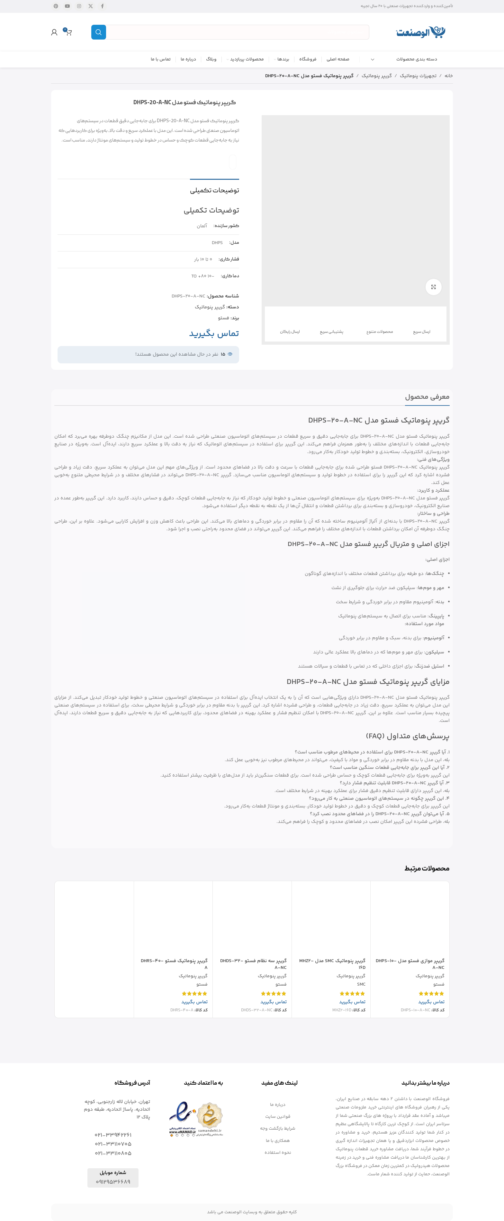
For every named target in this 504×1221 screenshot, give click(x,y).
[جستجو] (230, 32)
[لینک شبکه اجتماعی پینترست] (56, 6)
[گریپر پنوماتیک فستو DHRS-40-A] (173, 920)
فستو (223, 318)
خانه (449, 76)
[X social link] (90, 6)
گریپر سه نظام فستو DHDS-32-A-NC (253, 964)
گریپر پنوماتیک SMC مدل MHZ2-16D (332, 964)
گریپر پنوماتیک (377, 76)
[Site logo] (421, 32)
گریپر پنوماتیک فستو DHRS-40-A (174, 964)
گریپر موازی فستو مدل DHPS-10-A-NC (410, 964)
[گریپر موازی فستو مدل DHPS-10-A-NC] (410, 920)
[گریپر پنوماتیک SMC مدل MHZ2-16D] (331, 920)
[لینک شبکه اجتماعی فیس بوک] (102, 6)
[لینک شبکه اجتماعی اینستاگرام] (79, 6)
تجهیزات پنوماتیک (418, 76)
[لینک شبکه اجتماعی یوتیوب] (67, 6)
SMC (361, 985)
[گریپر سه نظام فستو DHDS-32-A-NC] (252, 920)
